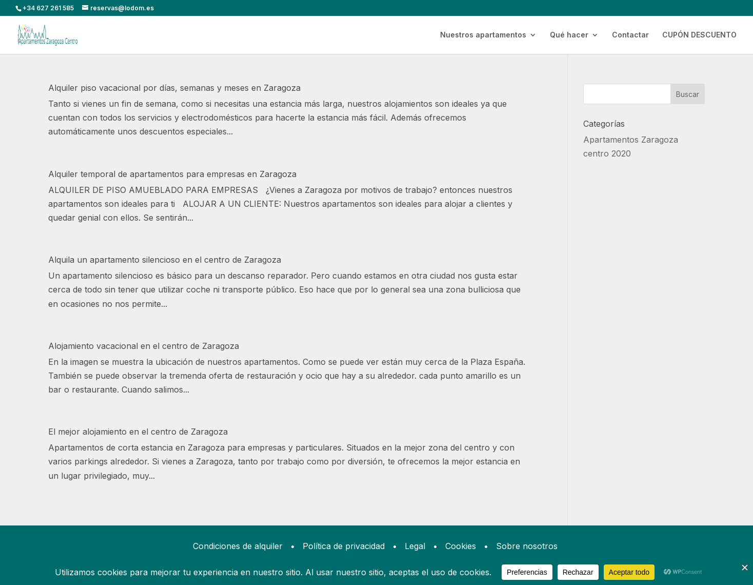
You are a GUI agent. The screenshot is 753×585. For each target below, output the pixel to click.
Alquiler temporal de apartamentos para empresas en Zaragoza (172, 174)
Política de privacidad (344, 546)
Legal (415, 546)
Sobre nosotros (527, 546)
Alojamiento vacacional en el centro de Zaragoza (143, 346)
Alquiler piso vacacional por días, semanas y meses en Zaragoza (174, 88)
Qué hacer (569, 35)
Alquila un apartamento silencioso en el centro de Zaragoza (164, 260)
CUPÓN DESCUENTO (699, 35)
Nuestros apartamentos (483, 35)
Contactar (630, 35)
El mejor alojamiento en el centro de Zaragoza (138, 431)
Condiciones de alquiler (238, 546)
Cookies (460, 546)
